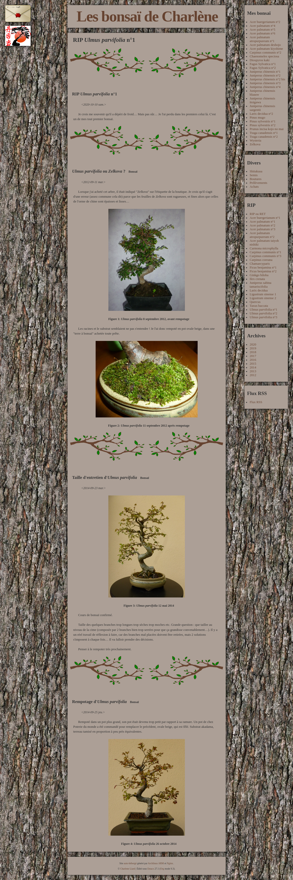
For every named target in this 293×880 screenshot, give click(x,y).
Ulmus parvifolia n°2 (263, 313)
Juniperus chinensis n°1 (265, 71)
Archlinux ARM (156, 863)
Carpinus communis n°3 (265, 256)
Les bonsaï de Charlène (147, 16)
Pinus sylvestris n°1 (262, 121)
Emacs (150, 868)
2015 (253, 363)
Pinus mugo (257, 117)
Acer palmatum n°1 (262, 221)
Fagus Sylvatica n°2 (263, 68)
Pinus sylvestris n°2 (262, 125)
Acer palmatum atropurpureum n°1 (262, 39)
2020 (253, 344)
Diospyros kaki (260, 60)
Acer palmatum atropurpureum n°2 (262, 235)
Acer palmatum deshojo (265, 45)
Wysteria (255, 140)
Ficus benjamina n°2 (263, 271)
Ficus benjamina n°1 (263, 267)
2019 (253, 348)
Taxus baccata (259, 306)
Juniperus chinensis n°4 (265, 87)
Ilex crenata (257, 279)
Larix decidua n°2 (261, 114)
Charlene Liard (127, 868)
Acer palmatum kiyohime (266, 48)
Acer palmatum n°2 (262, 225)
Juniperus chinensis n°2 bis (267, 79)
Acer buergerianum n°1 (265, 218)
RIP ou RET (258, 214)
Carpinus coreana (261, 260)
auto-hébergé (130, 863)
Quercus (255, 302)
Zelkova (255, 144)
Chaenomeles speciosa (264, 56)
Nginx (170, 863)
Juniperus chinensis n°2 (265, 75)
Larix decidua (259, 290)
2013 (253, 371)
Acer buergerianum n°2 (265, 22)
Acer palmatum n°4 (262, 26)
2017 (253, 356)
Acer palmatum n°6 (262, 33)
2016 (253, 360)
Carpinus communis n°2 (265, 52)
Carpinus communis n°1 (265, 252)
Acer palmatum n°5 (262, 29)
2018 (253, 352)
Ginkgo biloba (259, 275)
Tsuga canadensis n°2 (264, 136)
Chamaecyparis (260, 263)
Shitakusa (256, 171)
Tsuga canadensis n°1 (264, 133)
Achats (254, 186)
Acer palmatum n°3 (262, 229)
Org (162, 868)
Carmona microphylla (264, 248)
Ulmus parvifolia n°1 (263, 309)
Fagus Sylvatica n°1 (263, 64)
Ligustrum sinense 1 (263, 294)
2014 (253, 367)
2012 (253, 375)
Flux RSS (256, 402)
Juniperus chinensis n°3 (265, 83)
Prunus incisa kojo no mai (267, 129)
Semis (254, 175)
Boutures (255, 179)
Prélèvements (258, 183)
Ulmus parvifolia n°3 (263, 317)
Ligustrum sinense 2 (263, 298)
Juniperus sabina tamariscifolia (260, 284)
